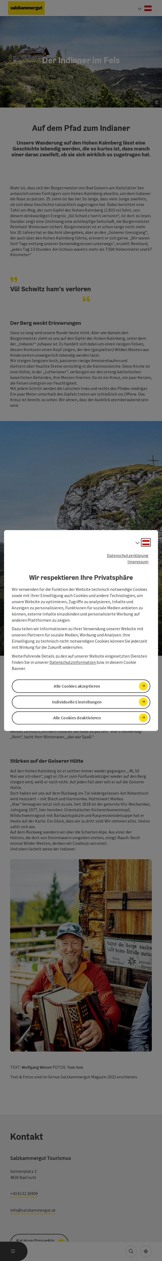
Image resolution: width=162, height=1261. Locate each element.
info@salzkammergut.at (33, 1210)
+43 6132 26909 (24, 1193)
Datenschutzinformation (73, 662)
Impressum (138, 561)
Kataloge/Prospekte (35, 1240)
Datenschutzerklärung (127, 555)
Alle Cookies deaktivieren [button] (77, 717)
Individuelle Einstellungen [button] (77, 702)
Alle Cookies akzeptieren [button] (77, 686)
